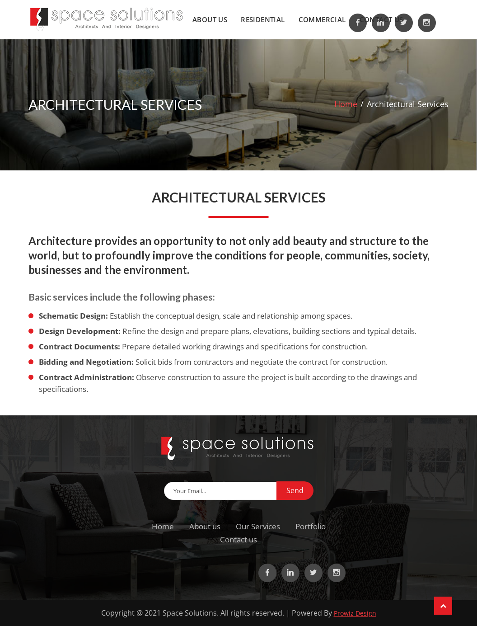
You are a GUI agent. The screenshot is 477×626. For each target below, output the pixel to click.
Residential (263, 19)
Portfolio (310, 526)
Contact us (381, 19)
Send (295, 490)
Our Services (258, 526)
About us (209, 19)
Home (345, 104)
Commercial (322, 19)
